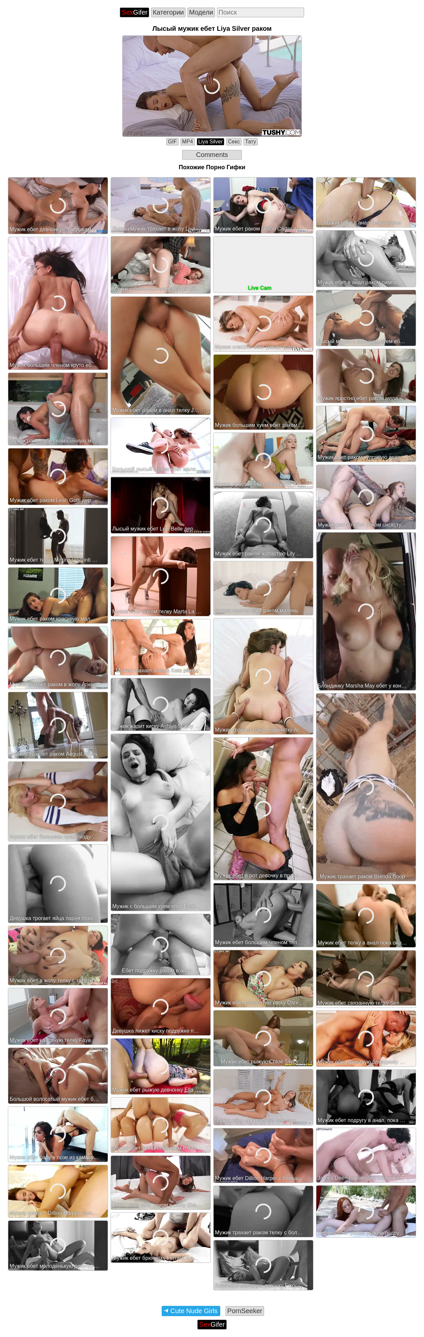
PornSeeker (244, 1310)
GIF (172, 141)
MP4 (187, 141)
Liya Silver (210, 141)
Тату (250, 141)
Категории (168, 12)
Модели (201, 12)
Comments (212, 154)
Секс (234, 141)
